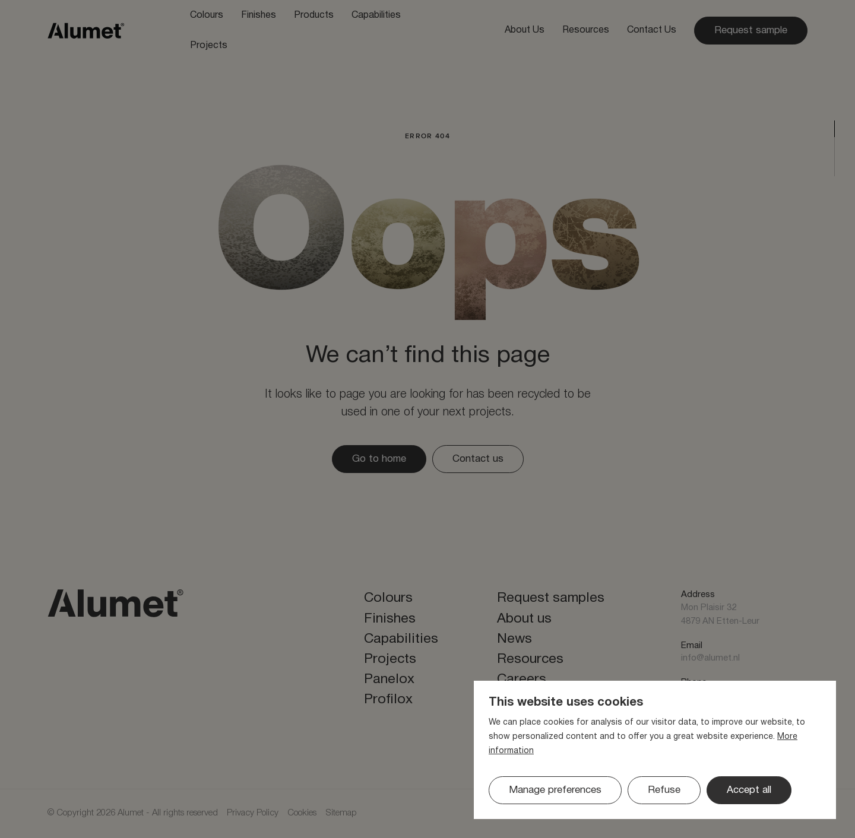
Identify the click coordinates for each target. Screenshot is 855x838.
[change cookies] (555, 790)
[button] (664, 790)
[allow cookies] (749, 790)
